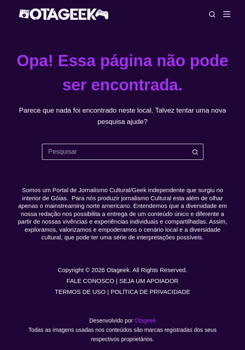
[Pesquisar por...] (114, 152)
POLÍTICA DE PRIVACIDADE (150, 291)
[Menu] (226, 14)
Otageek (145, 320)
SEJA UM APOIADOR (148, 280)
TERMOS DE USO (80, 291)
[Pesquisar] (212, 14)
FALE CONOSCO (90, 280)
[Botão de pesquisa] (195, 152)
